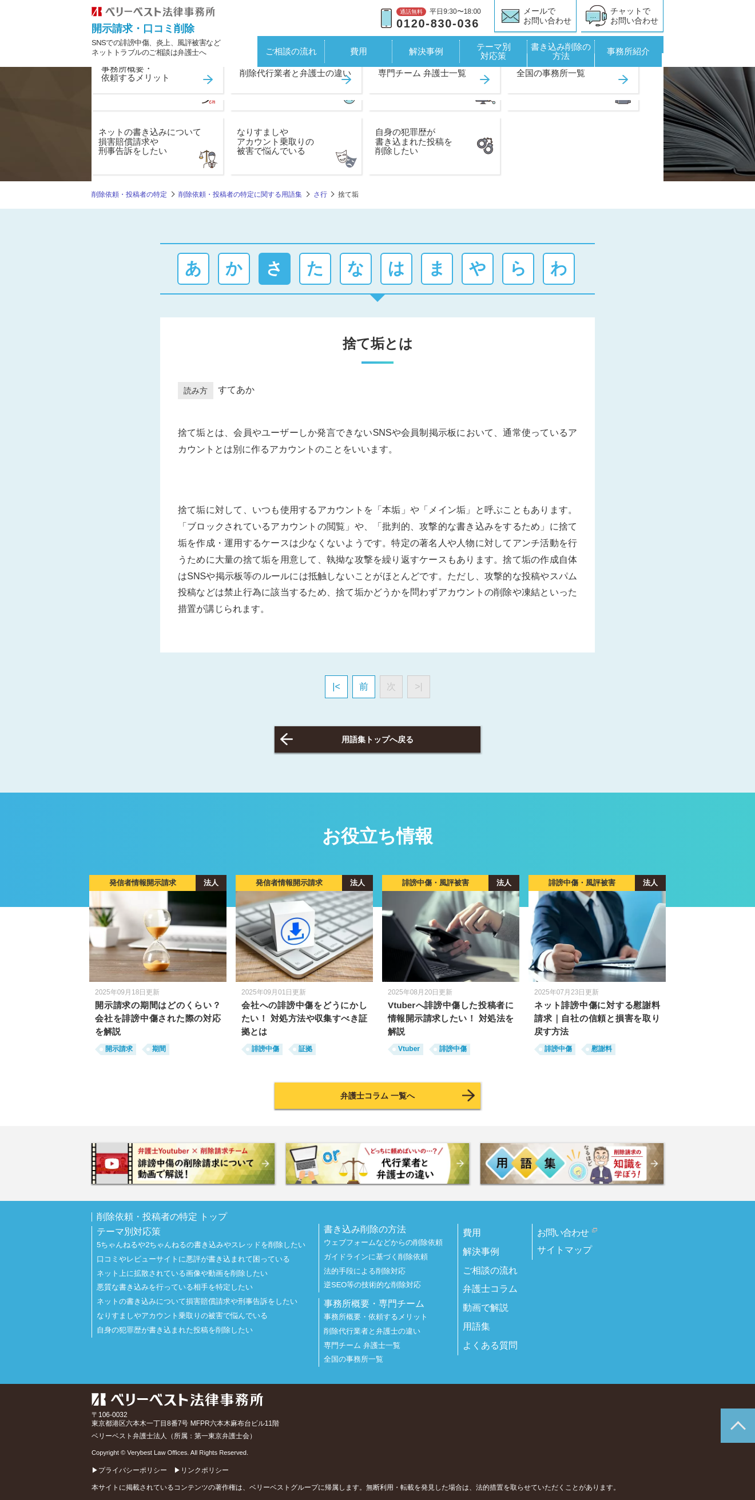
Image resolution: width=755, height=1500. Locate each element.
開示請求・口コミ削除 (143, 28)
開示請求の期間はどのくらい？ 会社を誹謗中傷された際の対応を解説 (158, 1018)
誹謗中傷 (265, 1049)
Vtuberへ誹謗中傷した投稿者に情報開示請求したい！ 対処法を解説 (451, 1018)
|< (336, 686)
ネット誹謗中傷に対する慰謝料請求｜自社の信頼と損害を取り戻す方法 (597, 1018)
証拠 (305, 1049)
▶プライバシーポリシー (129, 1470)
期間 (159, 1049)
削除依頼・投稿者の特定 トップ (162, 1217)
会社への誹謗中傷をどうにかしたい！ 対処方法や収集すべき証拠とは (304, 1018)
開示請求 (119, 1049)
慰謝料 (601, 1049)
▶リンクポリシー (201, 1470)
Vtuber (409, 1049)
